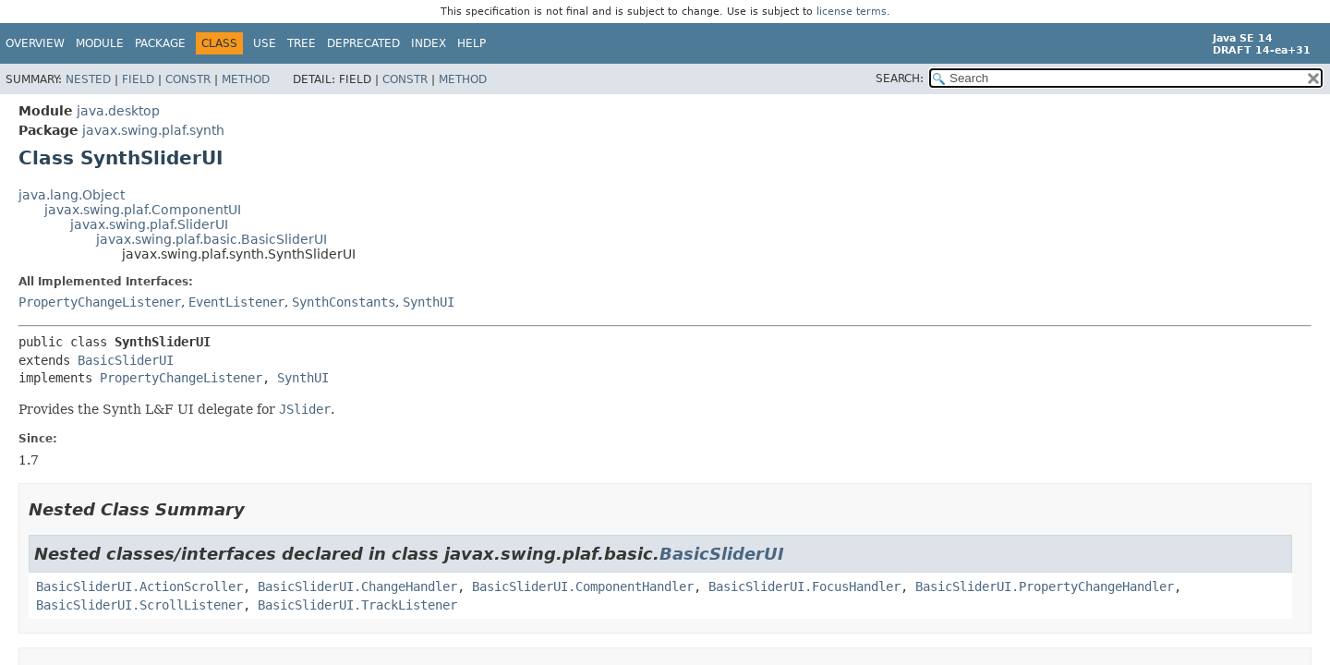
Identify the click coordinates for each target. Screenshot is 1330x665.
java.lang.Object (71, 194)
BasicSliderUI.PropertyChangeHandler (1044, 586)
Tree (301, 43)
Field (138, 79)
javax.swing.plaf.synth (153, 130)
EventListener (236, 302)
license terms (851, 12)
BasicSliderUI (126, 360)
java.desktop (118, 110)
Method (246, 79)
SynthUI (428, 302)
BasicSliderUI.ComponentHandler (583, 586)
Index (428, 43)
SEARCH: (900, 78)
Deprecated (363, 43)
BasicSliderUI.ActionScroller (139, 586)
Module (100, 43)
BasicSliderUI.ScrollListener (139, 605)
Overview (35, 43)
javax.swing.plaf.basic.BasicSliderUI (211, 239)
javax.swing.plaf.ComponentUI (142, 209)
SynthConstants (343, 302)
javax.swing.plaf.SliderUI (149, 224)
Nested (88, 79)
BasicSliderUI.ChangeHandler (357, 586)
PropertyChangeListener (99, 302)
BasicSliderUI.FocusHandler (804, 586)
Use (264, 43)
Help (471, 43)
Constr (188, 79)
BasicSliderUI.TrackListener (357, 605)
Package (160, 43)
